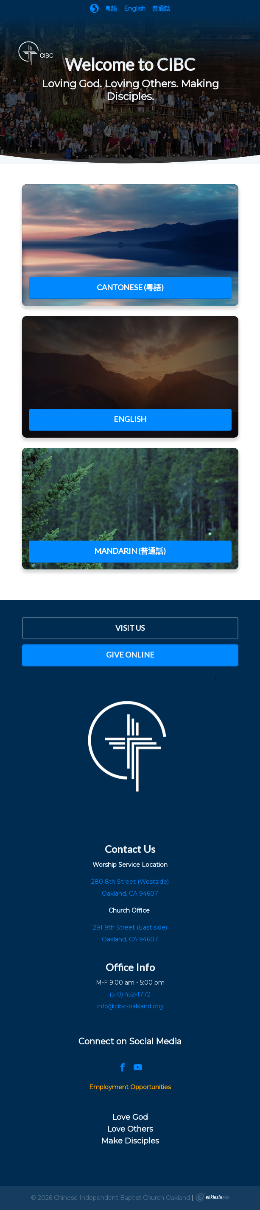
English (134, 8)
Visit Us (130, 628)
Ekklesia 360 (212, 1197)
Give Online (130, 654)
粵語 (111, 8)
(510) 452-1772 (130, 994)
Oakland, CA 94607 (130, 939)
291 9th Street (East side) (130, 927)
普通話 (161, 8)
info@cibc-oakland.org (130, 1006)
